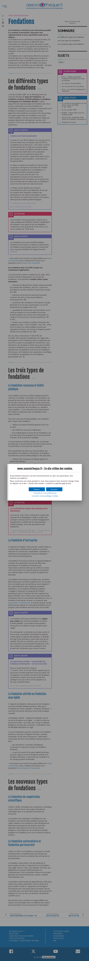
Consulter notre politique (45, 496)
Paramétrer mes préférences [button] (45, 493)
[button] (54, 489)
